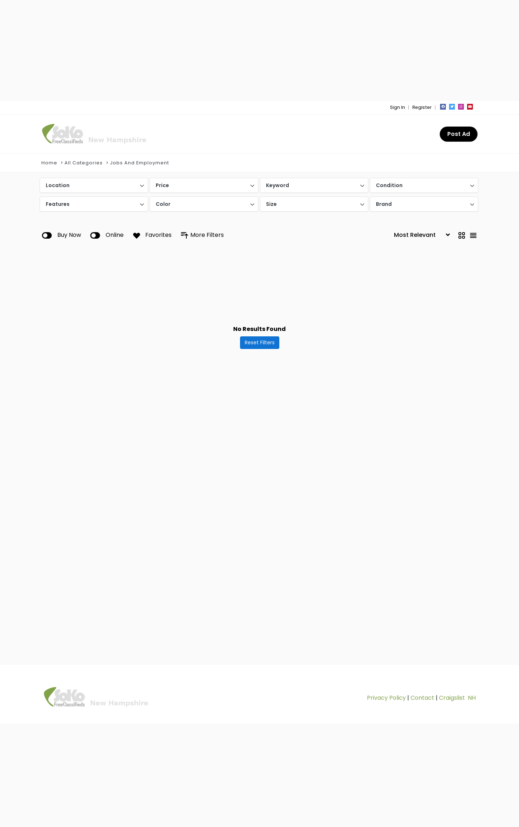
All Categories (84, 163)
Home (49, 163)
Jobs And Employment (139, 163)
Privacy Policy (386, 698)
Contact (422, 698)
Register (422, 107)
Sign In (397, 107)
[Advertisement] (257, 50)
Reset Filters (260, 342)
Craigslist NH (457, 698)
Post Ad (458, 134)
